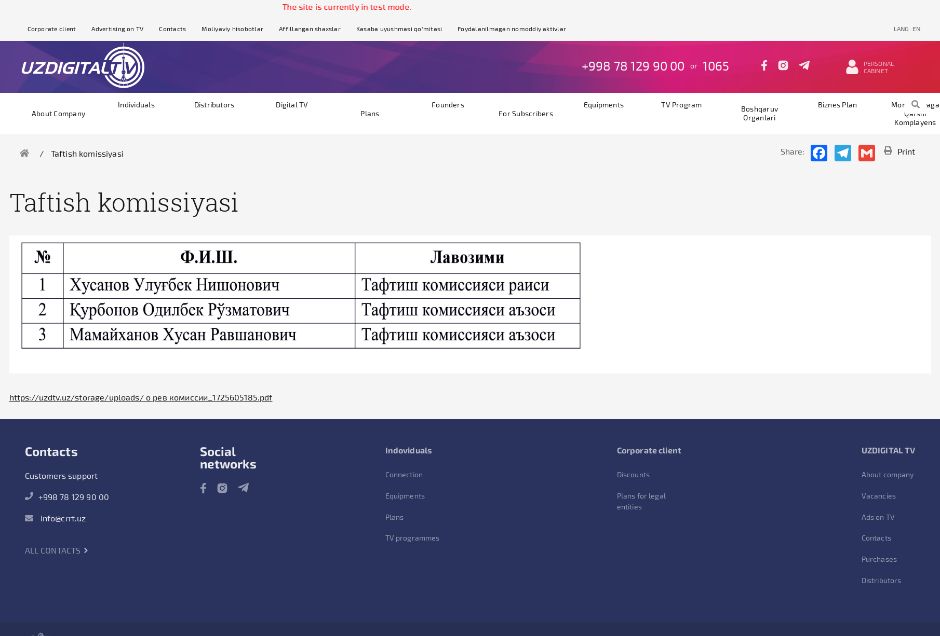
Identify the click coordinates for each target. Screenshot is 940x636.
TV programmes (412, 537)
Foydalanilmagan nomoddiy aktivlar (512, 28)
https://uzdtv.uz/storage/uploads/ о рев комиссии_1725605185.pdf (141, 397)
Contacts (172, 28)
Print (900, 151)
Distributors (214, 104)
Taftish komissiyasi (87, 153)
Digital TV (292, 104)
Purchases (879, 559)
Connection (404, 474)
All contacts (57, 550)
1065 (716, 65)
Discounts (633, 474)
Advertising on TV (117, 28)
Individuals (136, 104)
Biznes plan (837, 104)
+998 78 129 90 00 (633, 65)
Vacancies (879, 495)
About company (58, 113)
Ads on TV (878, 517)
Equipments (604, 104)
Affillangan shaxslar (310, 28)
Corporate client (52, 28)
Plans (369, 113)
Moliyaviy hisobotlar (232, 28)
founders (448, 104)
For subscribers (526, 113)
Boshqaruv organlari (759, 113)
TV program (681, 104)
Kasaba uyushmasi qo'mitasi (399, 28)
